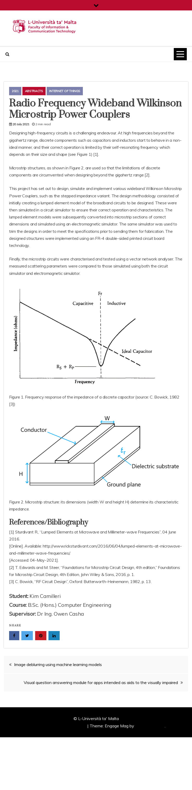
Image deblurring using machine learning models (58, 664)
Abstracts (34, 91)
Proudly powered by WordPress (57, 725)
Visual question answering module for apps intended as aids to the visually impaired (101, 682)
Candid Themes (150, 725)
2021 (15, 91)
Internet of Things (64, 91)
